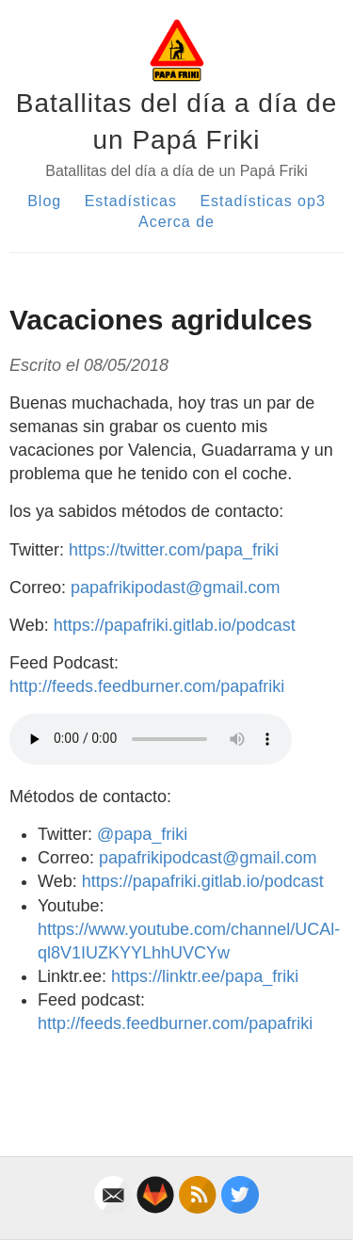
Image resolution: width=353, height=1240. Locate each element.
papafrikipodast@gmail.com (175, 587)
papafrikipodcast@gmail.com (207, 857)
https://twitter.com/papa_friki (174, 549)
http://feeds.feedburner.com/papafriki (146, 686)
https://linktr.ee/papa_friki (204, 976)
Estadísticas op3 (262, 201)
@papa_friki (142, 834)
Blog (44, 201)
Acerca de (176, 222)
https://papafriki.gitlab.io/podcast (175, 625)
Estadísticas (131, 201)
